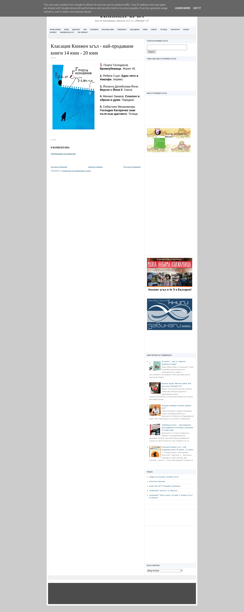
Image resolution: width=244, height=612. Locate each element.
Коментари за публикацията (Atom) (77, 171)
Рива (145, 29)
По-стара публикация (132, 167)
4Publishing (55, 29)
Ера (85, 29)
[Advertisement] (170, 205)
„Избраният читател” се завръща (163, 490)
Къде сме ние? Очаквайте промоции (164, 486)
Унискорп (175, 29)
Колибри (94, 29)
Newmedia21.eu (67, 32)
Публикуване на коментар (63, 154)
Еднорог (76, 29)
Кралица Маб (108, 29)
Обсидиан (135, 29)
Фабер (186, 29)
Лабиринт (122, 29)
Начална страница (157, 481)
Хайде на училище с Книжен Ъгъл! (164, 477)
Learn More (182, 8)
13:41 (54, 140)
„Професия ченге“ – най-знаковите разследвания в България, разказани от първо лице (177, 427)
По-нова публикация (59, 167)
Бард (66, 29)
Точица (163, 29)
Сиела (154, 29)
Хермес (53, 32)
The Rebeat (82, 32)
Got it (197, 8)
